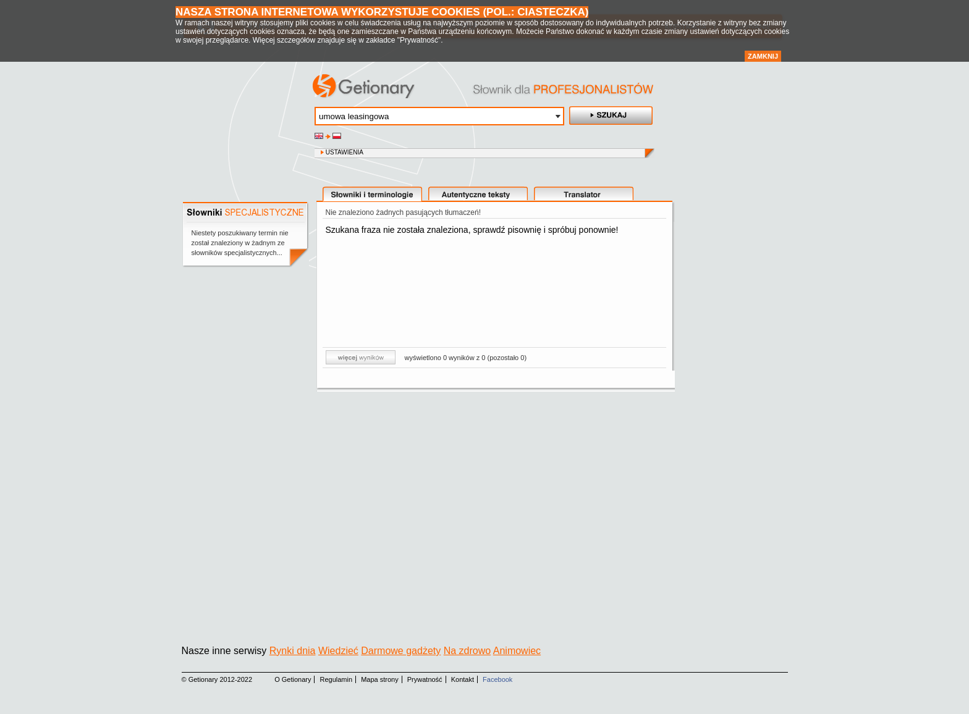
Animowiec (517, 650)
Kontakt (462, 679)
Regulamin (336, 679)
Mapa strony (380, 679)
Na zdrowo (467, 650)
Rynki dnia (292, 650)
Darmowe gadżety (401, 650)
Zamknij (763, 56)
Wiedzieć (338, 650)
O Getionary (292, 679)
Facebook (497, 679)
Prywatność (424, 679)
